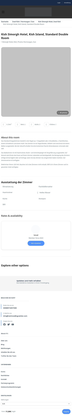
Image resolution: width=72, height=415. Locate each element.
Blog (2, 345)
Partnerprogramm (7, 383)
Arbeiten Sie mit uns (8, 352)
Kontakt (4, 379)
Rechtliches (5, 376)
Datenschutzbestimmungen (11, 387)
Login (58, 3)
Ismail (36, 235)
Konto (3, 372)
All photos (62, 113)
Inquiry (66, 411)
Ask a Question (36, 243)
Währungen (5, 400)
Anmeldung (67, 3)
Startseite (4, 22)
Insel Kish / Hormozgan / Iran (23, 22)
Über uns (4, 341)
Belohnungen (5, 348)
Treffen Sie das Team (8, 356)
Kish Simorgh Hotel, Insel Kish (49, 22)
